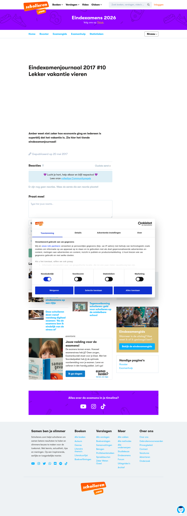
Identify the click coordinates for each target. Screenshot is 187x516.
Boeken (57, 4)
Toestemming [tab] (47, 233)
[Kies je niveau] (151, 34)
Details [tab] (78, 232)
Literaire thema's (79, 450)
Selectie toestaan (93, 290)
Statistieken (96, 34)
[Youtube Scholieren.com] (34, 464)
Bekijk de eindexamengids (137, 346)
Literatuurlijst (81, 455)
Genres (78, 445)
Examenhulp (78, 34)
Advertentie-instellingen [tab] (109, 232)
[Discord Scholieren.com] (56, 464)
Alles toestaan (133, 290)
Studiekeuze (123, 451)
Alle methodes (124, 441)
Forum (121, 459)
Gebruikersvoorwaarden (151, 441)
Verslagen (72, 4)
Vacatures (144, 453)
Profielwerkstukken (105, 453)
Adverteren (145, 457)
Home (32, 34)
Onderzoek (145, 461)
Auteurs (78, 441)
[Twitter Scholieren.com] (45, 464)
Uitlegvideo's (124, 463)
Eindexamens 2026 (94, 18)
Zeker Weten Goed (102, 462)
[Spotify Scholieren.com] (61, 464)
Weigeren (54, 290)
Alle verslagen (102, 437)
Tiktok (100, 22)
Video (85, 4)
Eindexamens (124, 455)
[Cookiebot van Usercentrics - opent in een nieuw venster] (140, 224)
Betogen (100, 449)
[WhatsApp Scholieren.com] (51, 464)
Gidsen (96, 4)
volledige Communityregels (76, 178)
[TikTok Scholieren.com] (66, 464)
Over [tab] (139, 232)
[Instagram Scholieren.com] (39, 464)
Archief (121, 467)
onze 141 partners (51, 246)
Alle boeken (80, 437)
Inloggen (158, 4)
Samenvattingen (104, 445)
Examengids (60, 34)
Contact (144, 449)
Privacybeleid (146, 445)
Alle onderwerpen (124, 446)
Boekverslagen (103, 441)
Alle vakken (123, 437)
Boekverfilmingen (83, 459)
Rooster (44, 34)
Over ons (144, 437)
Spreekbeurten (103, 457)
